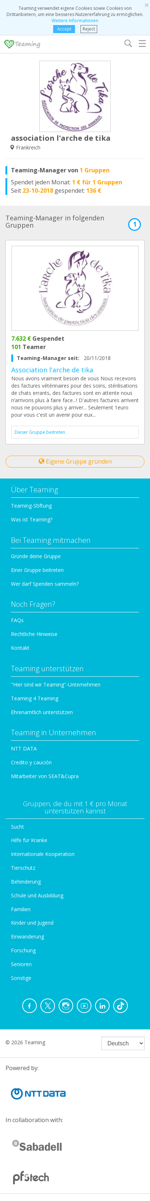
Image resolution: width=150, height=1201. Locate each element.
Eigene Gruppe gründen (75, 461)
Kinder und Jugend (32, 922)
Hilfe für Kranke (29, 840)
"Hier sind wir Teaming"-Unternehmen (55, 684)
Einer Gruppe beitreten (37, 570)
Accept (64, 29)
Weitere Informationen (75, 20)
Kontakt (20, 647)
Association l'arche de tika (52, 369)
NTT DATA (24, 748)
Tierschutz (23, 867)
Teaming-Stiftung (31, 505)
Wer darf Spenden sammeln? (45, 583)
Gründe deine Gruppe (36, 556)
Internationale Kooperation (43, 853)
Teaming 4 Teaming (34, 698)
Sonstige (21, 977)
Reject (89, 29)
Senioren (21, 964)
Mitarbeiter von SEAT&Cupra (45, 776)
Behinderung (26, 881)
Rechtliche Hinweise (34, 633)
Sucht (17, 826)
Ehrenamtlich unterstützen (42, 712)
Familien (21, 909)
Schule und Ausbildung (37, 895)
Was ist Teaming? (31, 519)
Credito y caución (31, 762)
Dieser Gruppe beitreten (40, 432)
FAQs (17, 620)
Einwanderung (27, 936)
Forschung (23, 950)
